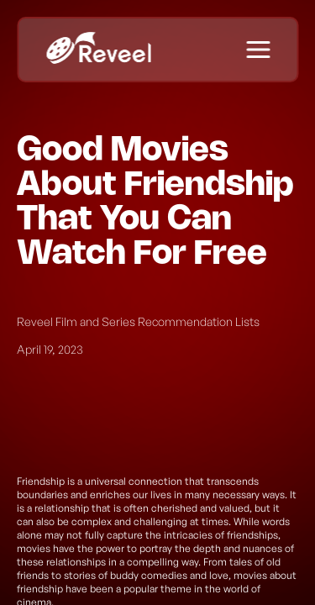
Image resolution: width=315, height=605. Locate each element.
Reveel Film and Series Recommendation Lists (138, 321)
